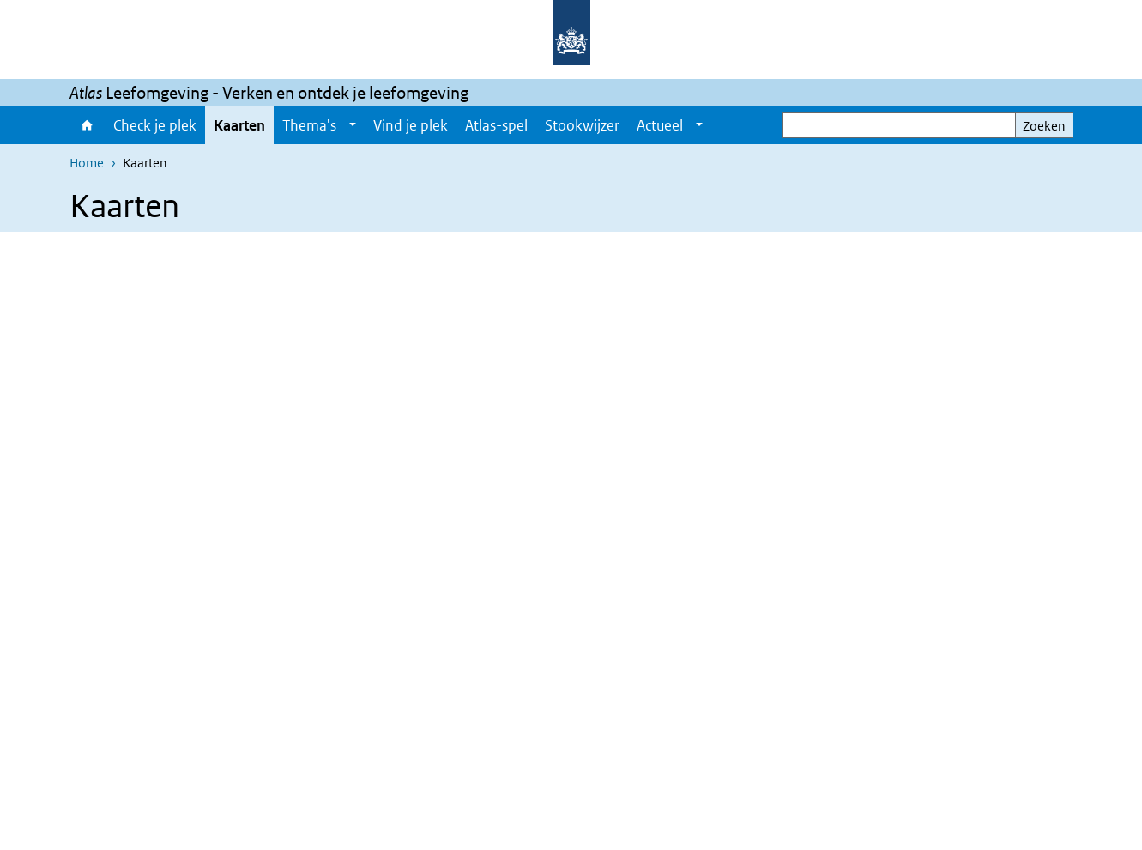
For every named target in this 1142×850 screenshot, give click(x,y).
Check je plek (154, 125)
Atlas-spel (496, 125)
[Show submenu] (353, 125)
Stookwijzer (582, 125)
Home (87, 125)
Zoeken (1044, 126)
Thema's (309, 125)
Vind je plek (410, 125)
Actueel (660, 125)
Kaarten (239, 125)
